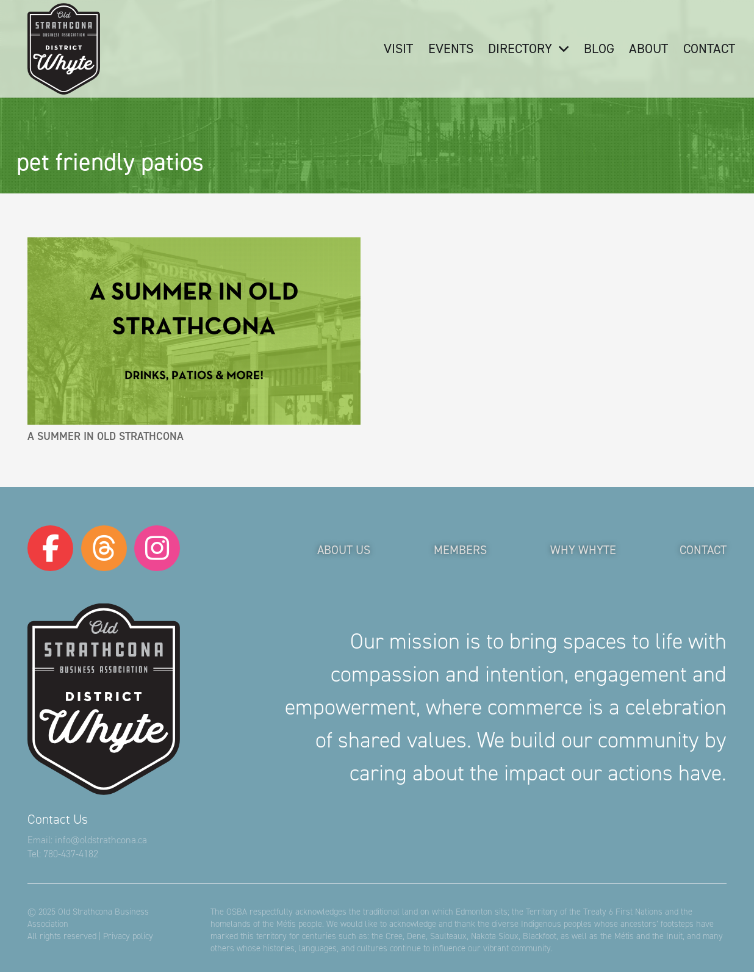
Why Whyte (583, 550)
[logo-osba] (63, 49)
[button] (560, 49)
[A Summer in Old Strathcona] (194, 331)
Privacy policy (128, 936)
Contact (703, 550)
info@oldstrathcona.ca (101, 839)
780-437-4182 (70, 854)
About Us (343, 550)
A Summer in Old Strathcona (105, 436)
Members (460, 550)
